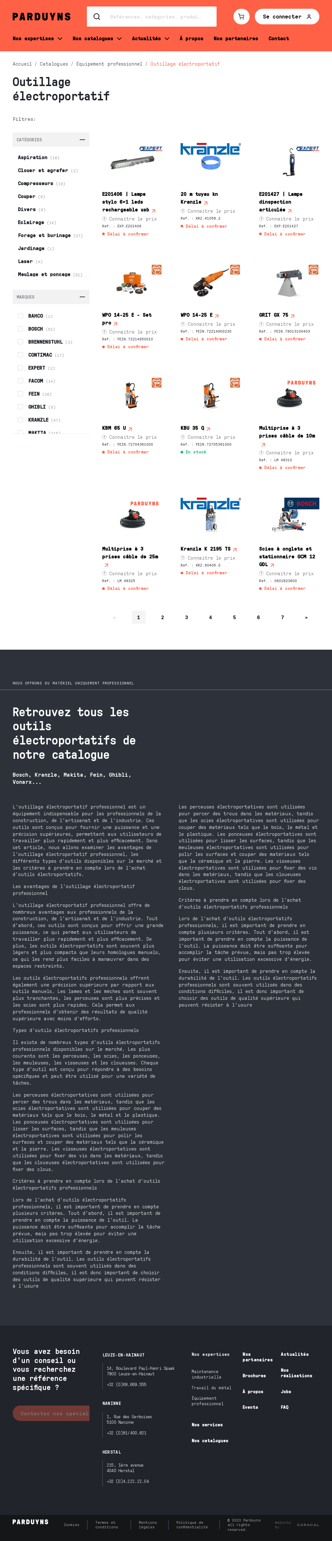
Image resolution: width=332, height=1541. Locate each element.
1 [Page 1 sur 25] (138, 617)
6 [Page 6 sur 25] (258, 617)
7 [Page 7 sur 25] (282, 617)
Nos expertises (211, 1354)
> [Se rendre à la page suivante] (306, 617)
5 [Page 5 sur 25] (234, 617)
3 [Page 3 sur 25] (186, 617)
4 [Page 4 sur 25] (210, 617)
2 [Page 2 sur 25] (162, 617)
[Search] (152, 16)
